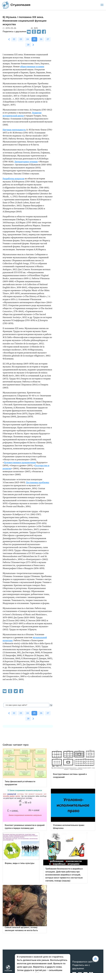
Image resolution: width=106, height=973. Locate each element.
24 (27, 39)
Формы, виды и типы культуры (19, 863)
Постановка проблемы (37, 482)
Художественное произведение (20, 462)
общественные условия (32, 66)
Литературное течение (26, 161)
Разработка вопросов (13, 178)
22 (14, 39)
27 (48, 39)
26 (41, 39)
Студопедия (16, 5)
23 (21, 39)
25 (34, 39)
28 (28, 45)
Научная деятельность (14, 129)
